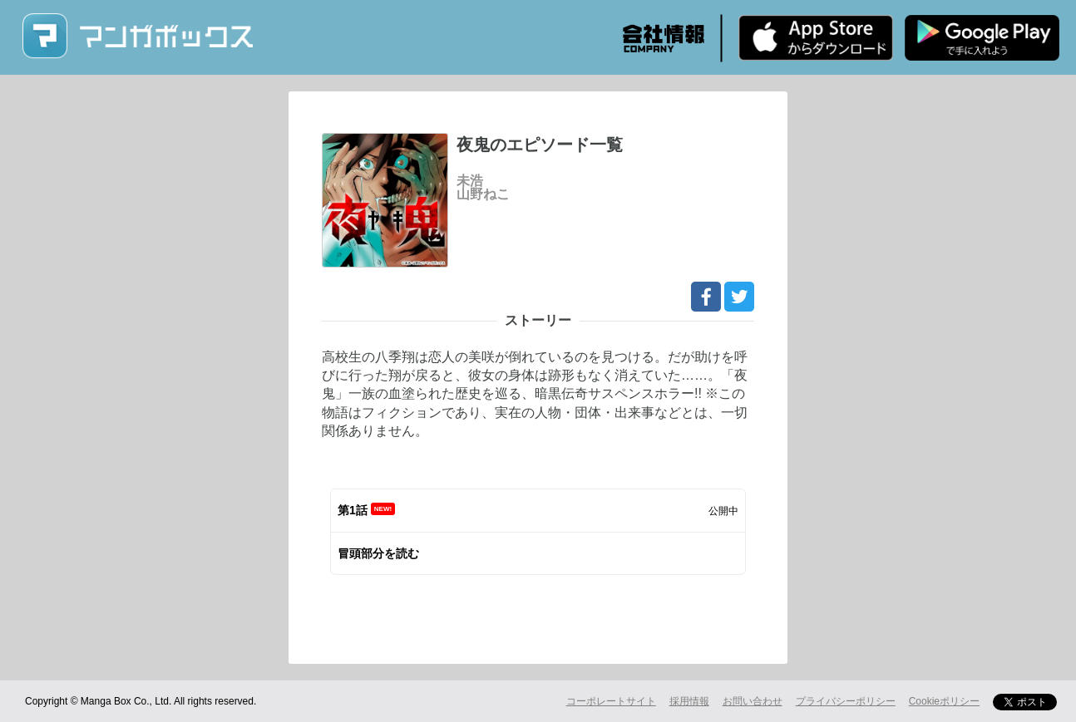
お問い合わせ (752, 701)
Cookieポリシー (944, 701)
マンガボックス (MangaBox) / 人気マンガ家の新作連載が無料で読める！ (137, 36)
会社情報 (663, 38)
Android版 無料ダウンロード (982, 37)
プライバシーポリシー (846, 701)
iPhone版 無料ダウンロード (815, 37)
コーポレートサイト (611, 701)
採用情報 (689, 701)
